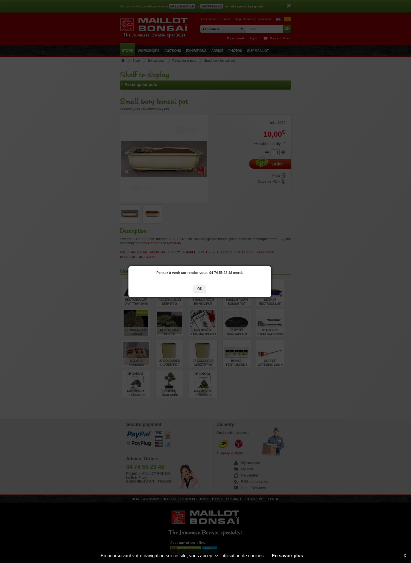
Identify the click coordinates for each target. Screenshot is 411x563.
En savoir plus (287, 555)
